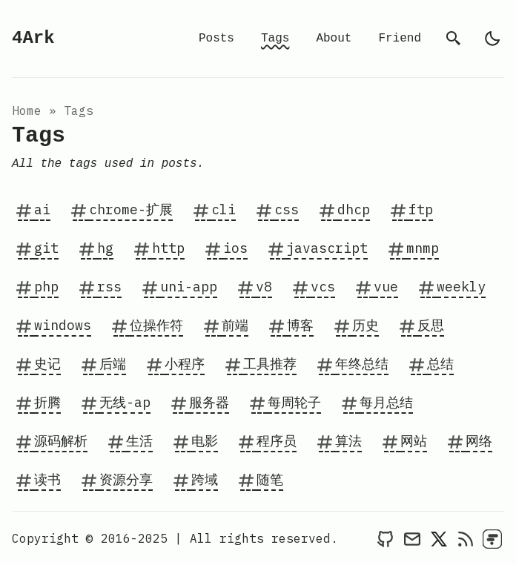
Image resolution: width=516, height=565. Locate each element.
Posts (216, 38)
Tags (275, 38)
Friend (399, 38)
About (333, 38)
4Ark (33, 38)
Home (27, 110)
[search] (454, 38)
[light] (492, 38)
